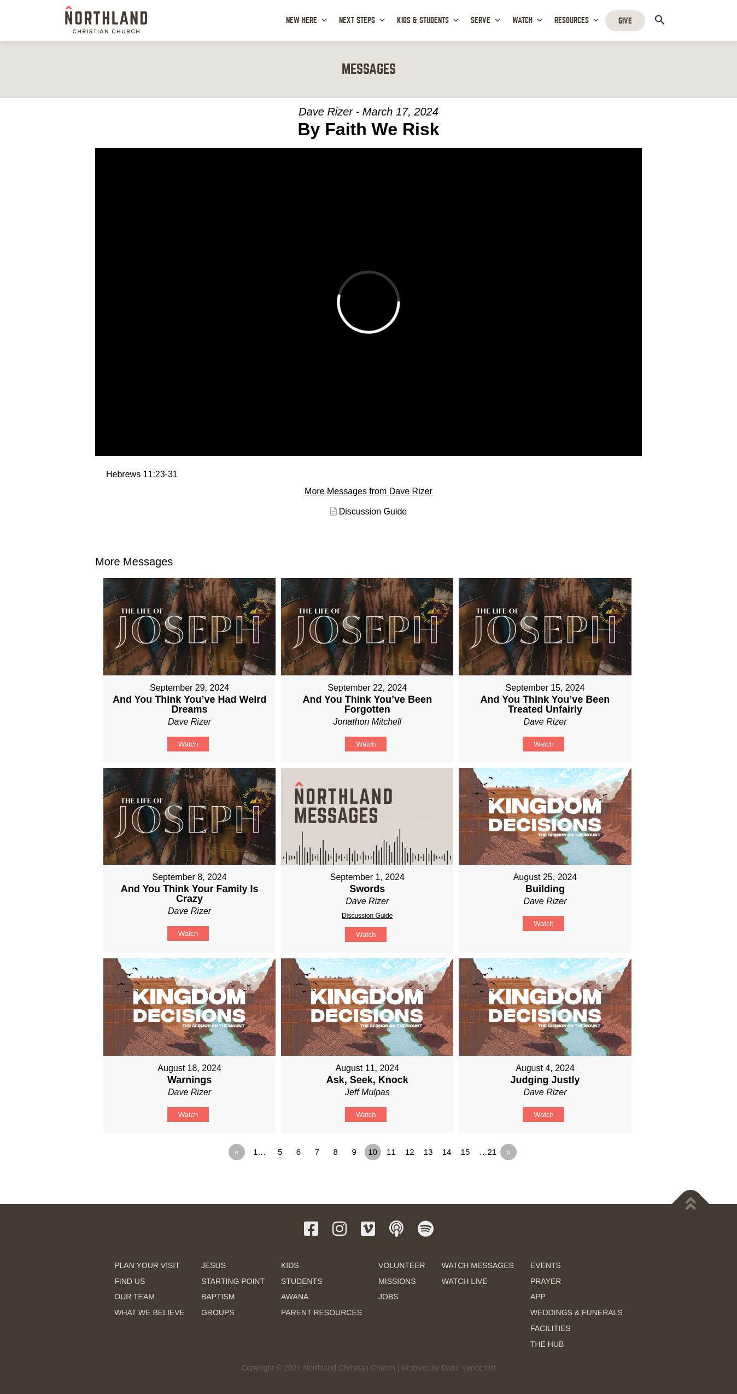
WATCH (527, 20)
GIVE (625, 21)
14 (447, 1151)
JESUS (213, 1265)
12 (409, 1151)
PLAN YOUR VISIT (147, 1265)
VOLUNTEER (401, 1265)
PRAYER (545, 1281)
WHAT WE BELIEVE (149, 1312)
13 (428, 1151)
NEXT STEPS (362, 20)
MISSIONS (397, 1281)
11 (391, 1151)
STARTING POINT (233, 1281)
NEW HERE (307, 20)
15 (465, 1151)
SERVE (486, 20)
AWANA (294, 1296)
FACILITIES (550, 1328)
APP (538, 1296)
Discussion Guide (373, 511)
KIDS (290, 1265)
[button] (659, 19)
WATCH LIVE (465, 1281)
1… (259, 1151)
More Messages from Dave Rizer (368, 491)
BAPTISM (218, 1296)
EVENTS (545, 1265)
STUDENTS (301, 1281)
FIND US (129, 1281)
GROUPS (218, 1312)
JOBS (388, 1296)
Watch (188, 744)
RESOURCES (577, 20)
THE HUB (547, 1344)
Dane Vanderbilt (468, 1367)
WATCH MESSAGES (478, 1265)
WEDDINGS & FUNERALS (576, 1312)
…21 (488, 1151)
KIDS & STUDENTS (428, 20)
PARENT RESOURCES (321, 1312)
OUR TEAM (134, 1296)
